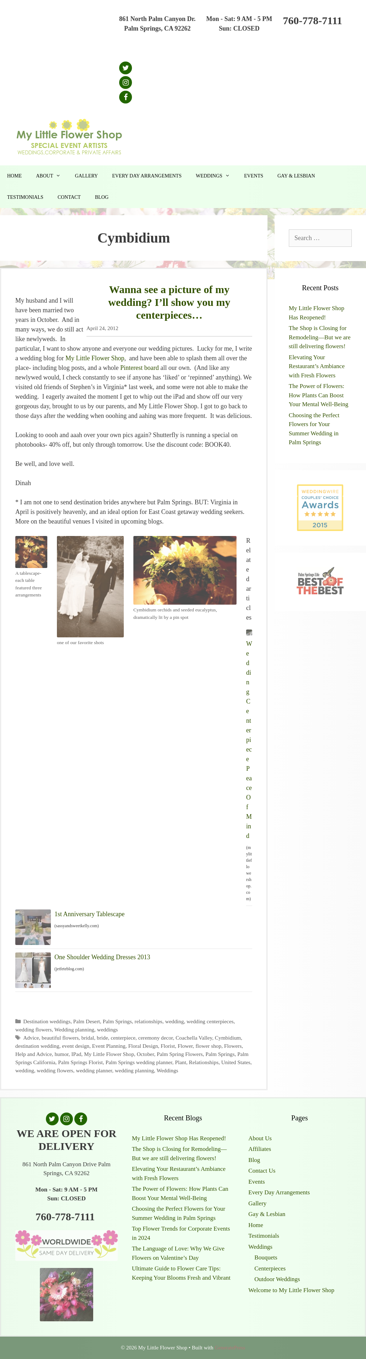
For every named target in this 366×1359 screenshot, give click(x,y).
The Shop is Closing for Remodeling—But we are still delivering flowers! (320, 337)
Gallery (86, 176)
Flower (185, 1046)
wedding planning (134, 1070)
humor (61, 1054)
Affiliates (259, 1149)
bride (102, 1038)
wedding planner (94, 1070)
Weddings (216, 176)
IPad (76, 1054)
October (145, 1054)
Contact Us (261, 1170)
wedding (174, 1021)
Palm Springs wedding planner (139, 1062)
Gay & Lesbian (296, 176)
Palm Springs (117, 1021)
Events (253, 176)
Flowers (233, 1046)
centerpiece (123, 1038)
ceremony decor (155, 1038)
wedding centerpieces (210, 1021)
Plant (180, 1062)
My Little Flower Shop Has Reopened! (179, 1138)
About (52, 176)
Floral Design (143, 1046)
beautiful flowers (60, 1038)
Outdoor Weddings (277, 1279)
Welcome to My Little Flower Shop (291, 1290)
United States (235, 1062)
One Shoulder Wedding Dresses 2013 (102, 957)
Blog (101, 197)
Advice (31, 1038)
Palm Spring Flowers (180, 1054)
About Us (260, 1138)
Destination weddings (46, 1021)
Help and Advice (33, 1054)
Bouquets (265, 1257)
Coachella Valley (194, 1038)
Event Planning (109, 1046)
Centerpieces (270, 1268)
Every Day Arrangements (146, 176)
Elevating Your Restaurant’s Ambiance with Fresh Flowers (317, 366)
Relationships (203, 1062)
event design (75, 1046)
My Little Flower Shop (94, 358)
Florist (168, 1046)
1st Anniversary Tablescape (89, 914)
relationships (148, 1021)
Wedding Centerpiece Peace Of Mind (249, 739)
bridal (87, 1038)
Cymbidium (228, 1038)
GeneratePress (229, 1347)
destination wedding (37, 1046)
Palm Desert (86, 1021)
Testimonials (25, 197)
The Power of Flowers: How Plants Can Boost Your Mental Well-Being (319, 395)
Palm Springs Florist (80, 1062)
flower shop (209, 1046)
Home (14, 176)
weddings (107, 1029)
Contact (69, 197)
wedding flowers (33, 1029)
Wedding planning (74, 1029)
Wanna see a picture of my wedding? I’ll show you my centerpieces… (169, 302)
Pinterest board (140, 367)
